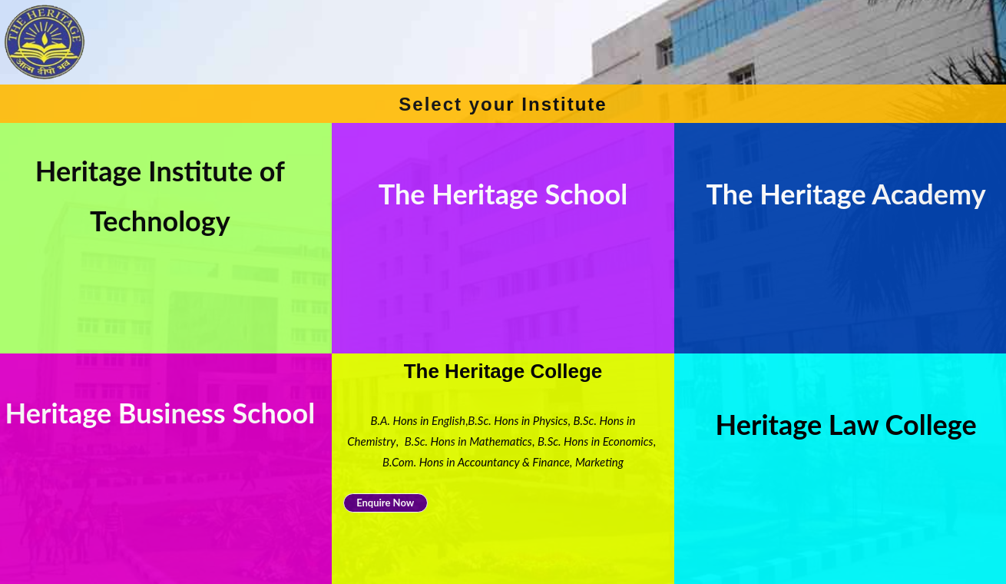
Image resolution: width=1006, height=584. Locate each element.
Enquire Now (385, 502)
